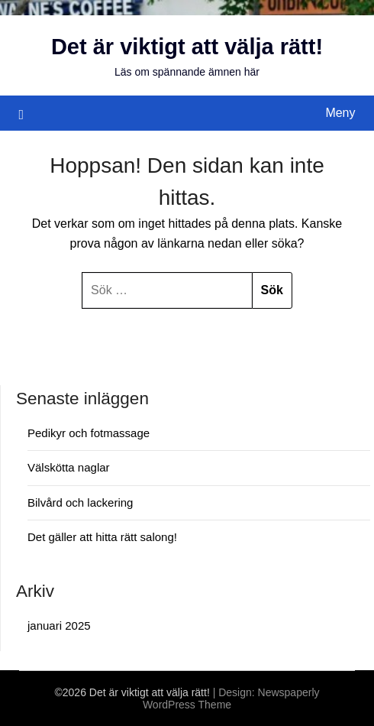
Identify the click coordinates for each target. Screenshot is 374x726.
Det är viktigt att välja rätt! (187, 46)
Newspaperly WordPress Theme (231, 698)
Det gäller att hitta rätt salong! (102, 536)
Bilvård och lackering (80, 502)
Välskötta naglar (68, 467)
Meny (340, 112)
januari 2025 (59, 625)
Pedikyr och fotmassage (88, 432)
